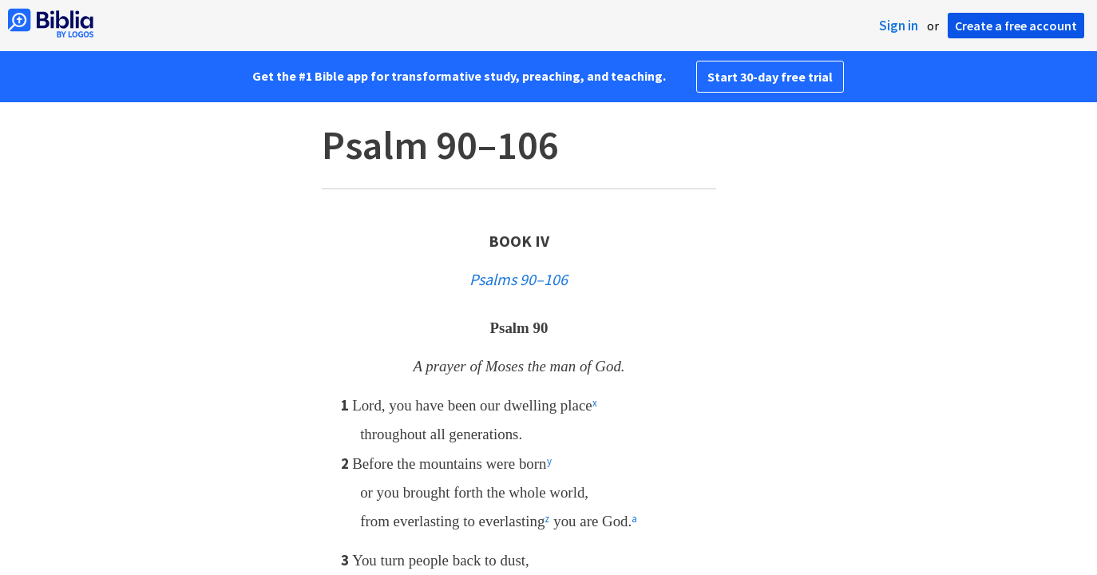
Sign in (898, 25)
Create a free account (1016, 26)
